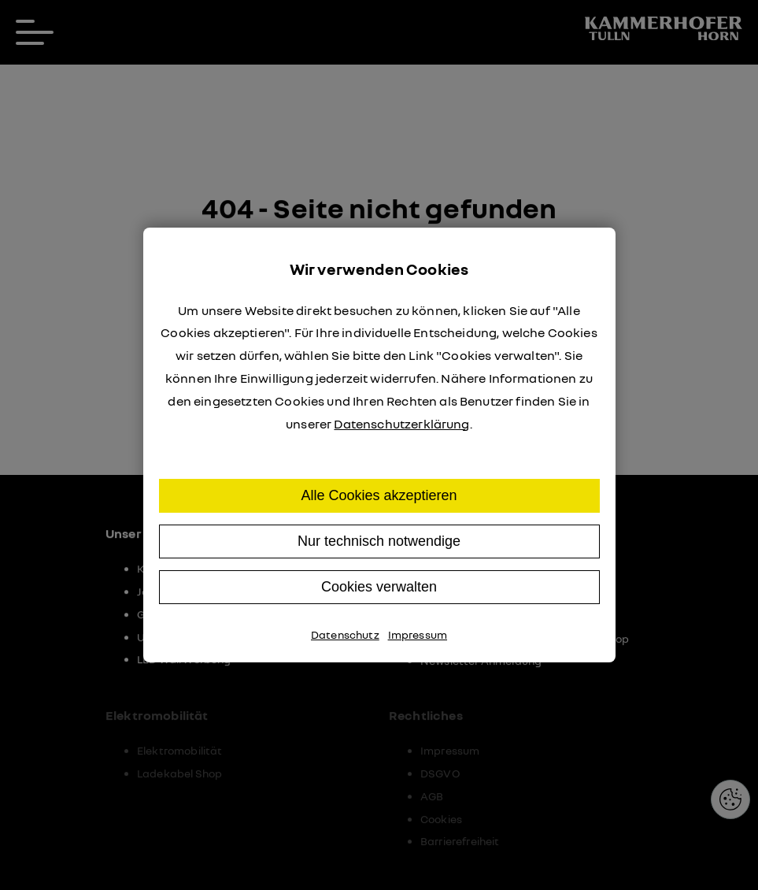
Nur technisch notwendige (379, 541)
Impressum (417, 634)
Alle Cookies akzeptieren (379, 495)
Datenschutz (345, 634)
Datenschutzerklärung (401, 424)
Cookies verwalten (379, 587)
